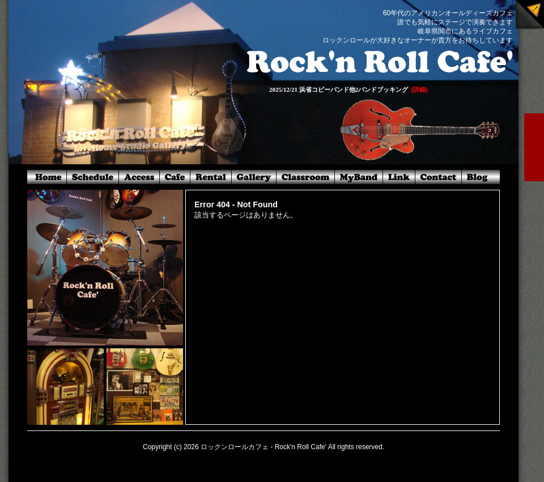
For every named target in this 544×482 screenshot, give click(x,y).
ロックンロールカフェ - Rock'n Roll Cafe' (263, 447)
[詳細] (419, 89)
